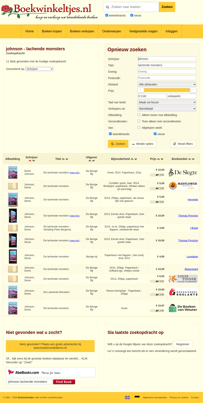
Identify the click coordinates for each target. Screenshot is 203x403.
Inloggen (171, 31)
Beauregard (191, 269)
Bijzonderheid (120, 158)
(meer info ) (75, 173)
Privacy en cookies (178, 397)
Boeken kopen (52, 31)
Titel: (111, 65)
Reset (183, 143)
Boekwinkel (179, 158)
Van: (111, 127)
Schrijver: (114, 59)
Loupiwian (192, 256)
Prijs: (111, 90)
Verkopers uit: (116, 108)
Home (29, 31)
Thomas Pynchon (188, 215)
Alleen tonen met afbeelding (159, 115)
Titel (58, 158)
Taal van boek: (117, 102)
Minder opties (144, 143)
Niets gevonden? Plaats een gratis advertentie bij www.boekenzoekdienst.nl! (50, 346)
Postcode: (114, 78)
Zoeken (167, 7)
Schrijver (32, 157)
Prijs (153, 158)
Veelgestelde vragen (143, 31)
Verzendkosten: (117, 121)
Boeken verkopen (82, 31)
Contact (195, 397)
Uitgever (91, 157)
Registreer (182, 344)
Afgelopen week (152, 127)
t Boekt (194, 228)
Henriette (193, 199)
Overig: (112, 71)
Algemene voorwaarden (155, 397)
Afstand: (113, 84)
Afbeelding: (115, 115)
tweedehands (117, 15)
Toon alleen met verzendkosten (161, 121)
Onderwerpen (111, 31)
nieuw (137, 15)
